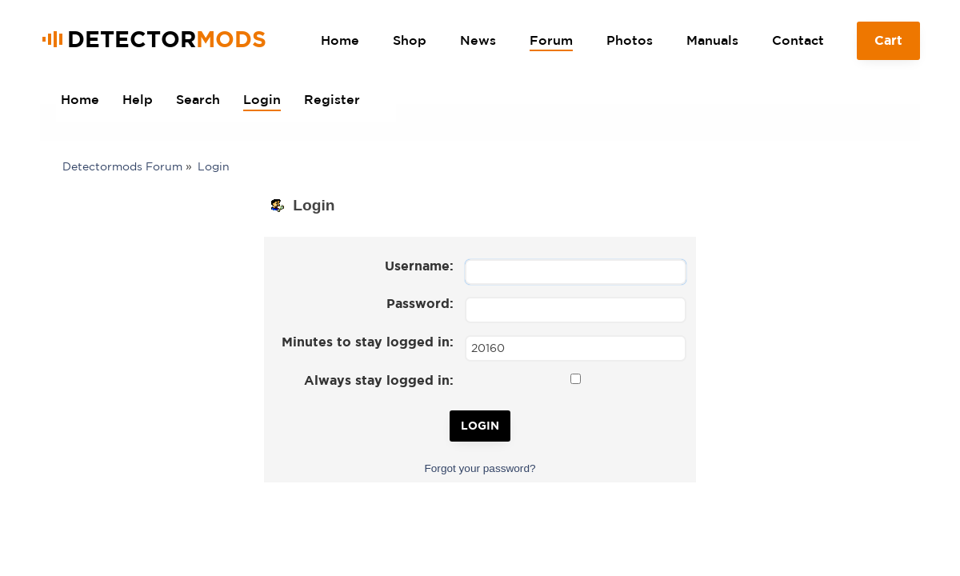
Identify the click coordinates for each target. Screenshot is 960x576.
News (478, 40)
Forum (551, 40)
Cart (889, 46)
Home (340, 40)
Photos (629, 40)
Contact (798, 40)
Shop (409, 40)
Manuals (712, 40)
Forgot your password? (479, 468)
